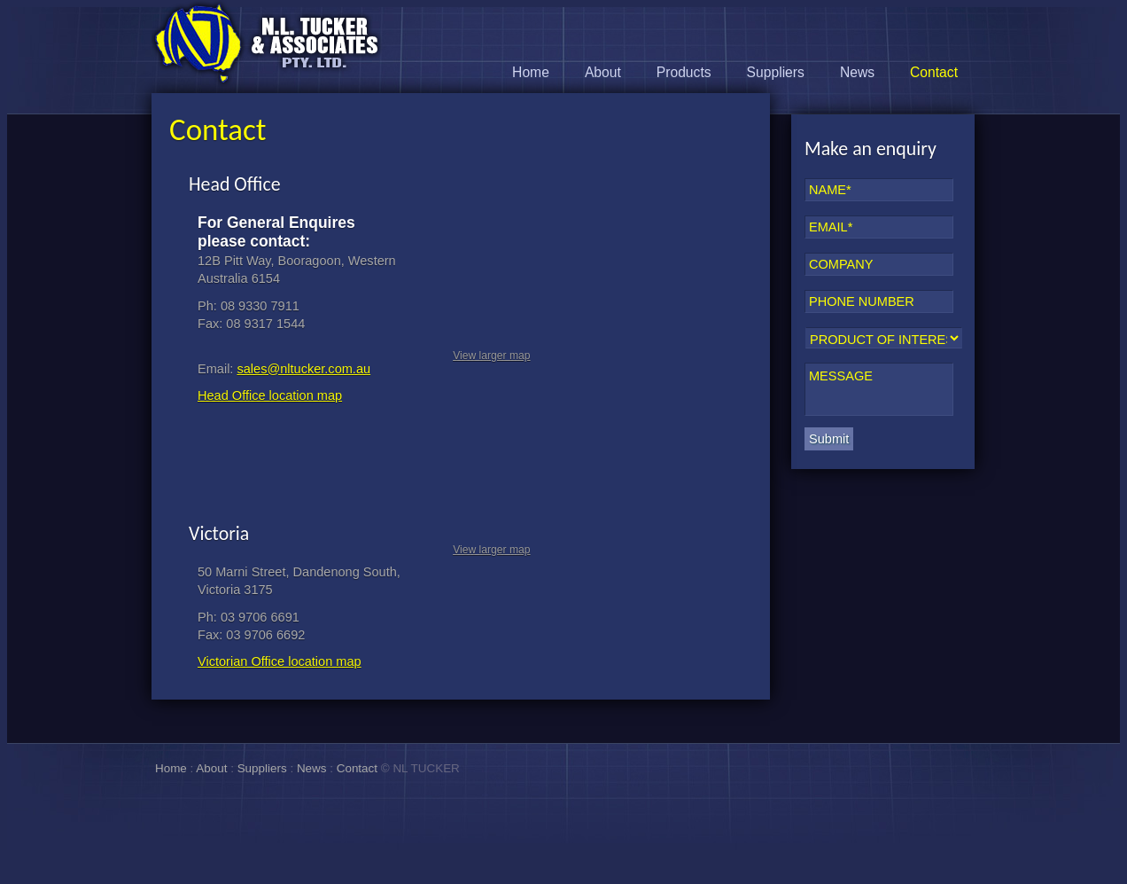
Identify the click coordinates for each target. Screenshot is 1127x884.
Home (530, 72)
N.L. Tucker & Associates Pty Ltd (267, 43)
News (857, 72)
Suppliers (775, 72)
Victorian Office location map (279, 661)
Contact (934, 72)
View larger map (491, 355)
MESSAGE (878, 389)
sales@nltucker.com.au (303, 369)
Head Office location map (270, 395)
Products (684, 72)
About (603, 72)
